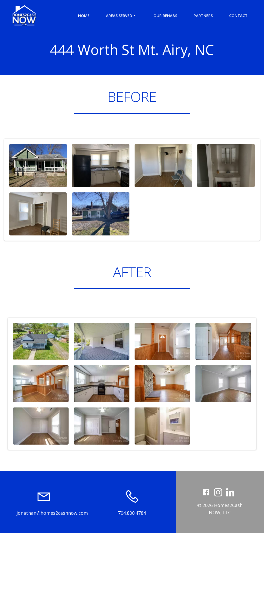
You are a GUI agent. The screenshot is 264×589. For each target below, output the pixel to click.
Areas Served (121, 15)
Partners (203, 15)
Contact (238, 15)
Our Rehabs (165, 15)
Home (83, 15)
